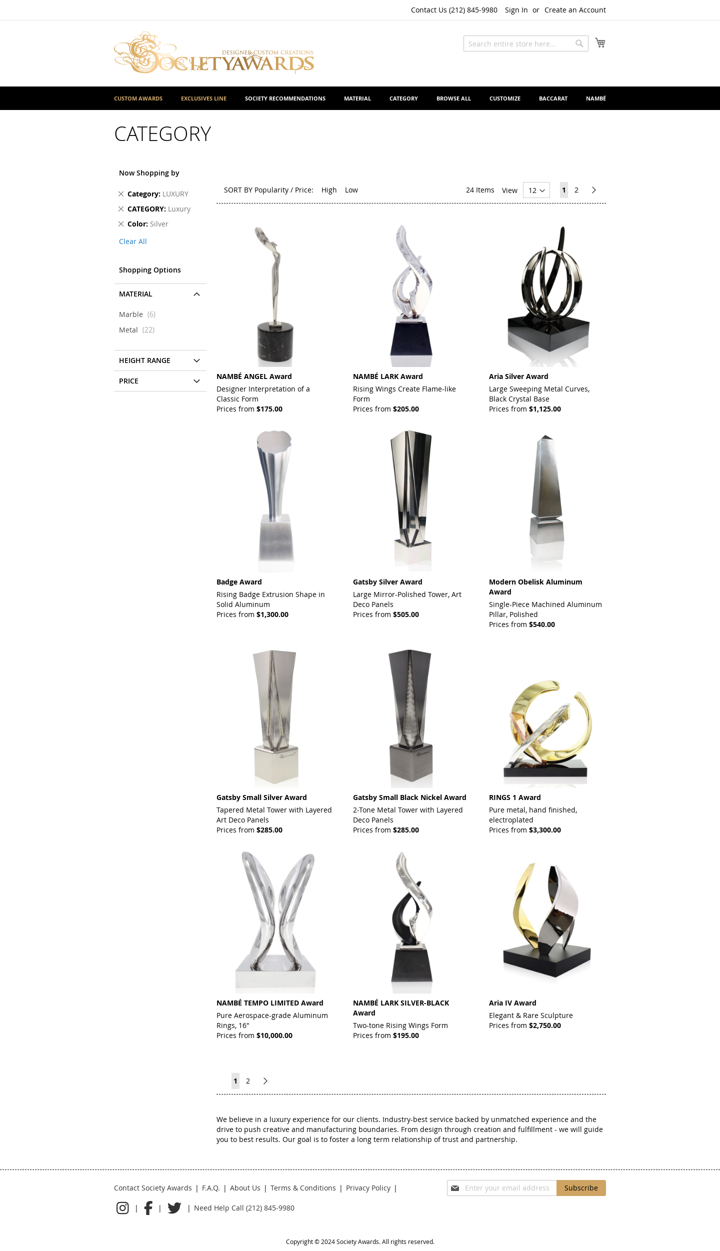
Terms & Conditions (303, 1187)
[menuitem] (138, 98)
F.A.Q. (211, 1187)
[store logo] (214, 53)
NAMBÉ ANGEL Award (254, 376)
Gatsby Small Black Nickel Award (409, 797)
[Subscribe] (581, 1188)
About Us (245, 1187)
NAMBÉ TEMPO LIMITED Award (270, 1003)
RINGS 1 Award (515, 797)
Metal (139, 329)
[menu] (360, 98)
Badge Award (239, 581)
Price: (304, 189)
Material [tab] (135, 293)
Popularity (271, 189)
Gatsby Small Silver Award (261, 797)
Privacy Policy (368, 1187)
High (329, 189)
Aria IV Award (512, 1003)
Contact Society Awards (153, 1187)
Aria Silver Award (518, 376)
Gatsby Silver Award (387, 581)
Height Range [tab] (144, 360)
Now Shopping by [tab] (149, 173)
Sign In (516, 9)
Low (351, 189)
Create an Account (575, 9)
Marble (140, 314)
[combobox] (526, 44)
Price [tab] (128, 381)
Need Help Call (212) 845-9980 (244, 1207)
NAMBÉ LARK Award (388, 376)
